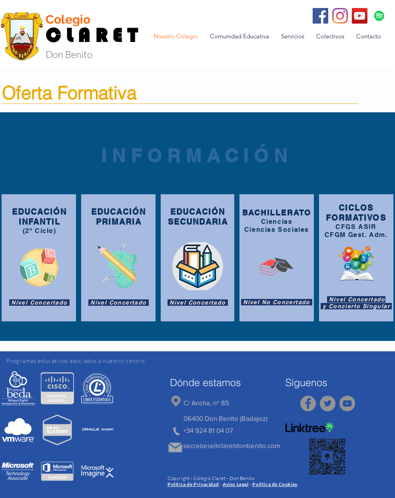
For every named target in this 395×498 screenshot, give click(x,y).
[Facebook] (320, 16)
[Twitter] (327, 403)
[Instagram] (340, 16)
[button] (239, 36)
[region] (18, 388)
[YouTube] (359, 16)
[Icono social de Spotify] (379, 16)
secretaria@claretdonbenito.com (231, 445)
